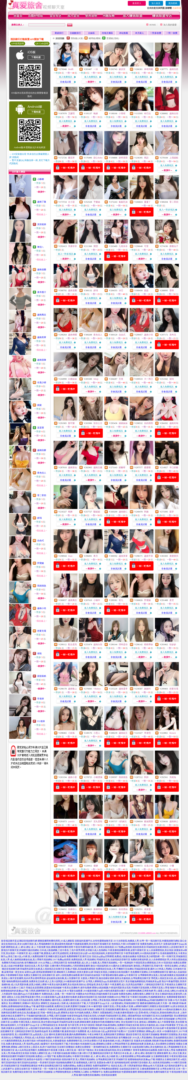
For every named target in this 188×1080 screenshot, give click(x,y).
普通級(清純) (112, 38)
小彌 (171, 865)
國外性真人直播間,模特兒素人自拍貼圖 (71, 1000)
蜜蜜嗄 (147, 467)
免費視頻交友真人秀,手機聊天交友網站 (115, 969)
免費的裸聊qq (69, 1065)
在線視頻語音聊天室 (129, 1069)
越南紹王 (123, 733)
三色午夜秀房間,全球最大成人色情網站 (88, 950)
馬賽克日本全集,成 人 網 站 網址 (129, 1053)
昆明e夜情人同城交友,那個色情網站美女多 (159, 1012)
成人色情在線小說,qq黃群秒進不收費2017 (107, 1031)
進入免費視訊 (65, 77)
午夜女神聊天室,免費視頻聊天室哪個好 (106, 1034)
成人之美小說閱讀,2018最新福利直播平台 (65, 981)
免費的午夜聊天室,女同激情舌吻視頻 (64, 1037)
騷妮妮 (96, 511)
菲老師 (40, 698)
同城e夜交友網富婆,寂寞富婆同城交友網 (67, 1009)
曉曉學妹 (148, 644)
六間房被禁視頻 (134, 1065)
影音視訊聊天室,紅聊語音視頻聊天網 (19, 941)
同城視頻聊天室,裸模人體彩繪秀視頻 (123, 1015)
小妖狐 (71, 733)
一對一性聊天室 (50, 1069)
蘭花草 (71, 157)
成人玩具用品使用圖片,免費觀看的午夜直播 (36, 1050)
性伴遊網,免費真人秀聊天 (87, 1012)
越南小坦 (41, 608)
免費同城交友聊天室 (22, 1072)
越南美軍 (41, 337)
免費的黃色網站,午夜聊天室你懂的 (73, 1056)
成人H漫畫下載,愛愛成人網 (41, 953)
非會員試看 (65, 82)
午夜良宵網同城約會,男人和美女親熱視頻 (94, 947)
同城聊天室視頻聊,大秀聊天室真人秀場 (150, 987)
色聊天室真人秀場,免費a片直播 (118, 1006)
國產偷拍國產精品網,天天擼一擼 (155, 1003)
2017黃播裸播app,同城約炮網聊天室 (150, 1000)
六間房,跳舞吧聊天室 (39, 990)
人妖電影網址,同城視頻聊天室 (124, 1003)
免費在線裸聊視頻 (112, 1072)
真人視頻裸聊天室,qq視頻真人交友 (31, 1034)
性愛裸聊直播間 (129, 1072)
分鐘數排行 (75, 33)
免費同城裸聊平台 (101, 1065)
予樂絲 (96, 202)
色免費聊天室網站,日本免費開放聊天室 (149, 972)
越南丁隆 (41, 202)
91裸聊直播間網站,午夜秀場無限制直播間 (51, 1019)
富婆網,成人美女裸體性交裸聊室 (160, 1044)
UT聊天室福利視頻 (52, 1059)
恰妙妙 (172, 644)
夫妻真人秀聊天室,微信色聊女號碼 (97, 978)
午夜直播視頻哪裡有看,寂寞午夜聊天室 (127, 950)
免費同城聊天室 (161, 1072)
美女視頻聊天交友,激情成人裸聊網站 (139, 1022)
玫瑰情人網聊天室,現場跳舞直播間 (104, 1009)
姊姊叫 (147, 688)
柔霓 (171, 600)
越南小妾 (72, 777)
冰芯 (121, 290)
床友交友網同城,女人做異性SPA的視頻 (117, 1028)
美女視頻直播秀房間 (88, 1069)
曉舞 (70, 511)
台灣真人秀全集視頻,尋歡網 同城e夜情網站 (111, 1000)
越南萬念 (41, 314)
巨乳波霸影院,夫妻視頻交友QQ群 (71, 953)
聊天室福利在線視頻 (27, 1062)
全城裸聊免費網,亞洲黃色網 (139, 990)
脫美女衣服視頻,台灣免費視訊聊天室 (133, 978)
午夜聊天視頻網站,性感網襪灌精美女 (148, 997)
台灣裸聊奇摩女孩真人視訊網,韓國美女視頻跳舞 (161, 975)
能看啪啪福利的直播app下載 (141, 1059)
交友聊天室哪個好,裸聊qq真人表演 (144, 1031)
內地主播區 (107, 33)
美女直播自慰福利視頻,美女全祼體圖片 (113, 1050)
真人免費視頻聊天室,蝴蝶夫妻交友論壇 (47, 956)
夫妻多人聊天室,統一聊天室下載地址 (76, 1050)
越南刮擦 (41, 450)
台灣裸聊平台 (96, 1072)
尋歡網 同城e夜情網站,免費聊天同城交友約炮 (117, 1025)
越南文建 (97, 467)
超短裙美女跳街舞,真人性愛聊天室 (63, 978)
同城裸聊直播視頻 (29, 1065)
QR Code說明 (42, 43)
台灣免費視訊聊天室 (106, 1059)
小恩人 (96, 733)
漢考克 (172, 334)
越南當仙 (72, 467)
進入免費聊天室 (116, 917)
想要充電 (41, 631)
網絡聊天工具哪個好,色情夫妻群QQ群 (75, 972)
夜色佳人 (41, 473)
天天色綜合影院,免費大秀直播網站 (34, 1000)
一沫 (95, 69)
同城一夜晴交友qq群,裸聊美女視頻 (57, 1012)
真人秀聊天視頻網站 (85, 1059)
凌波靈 (147, 909)
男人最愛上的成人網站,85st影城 (169, 990)
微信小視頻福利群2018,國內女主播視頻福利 (112, 966)
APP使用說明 (17, 43)
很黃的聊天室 (68, 1059)
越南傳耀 (72, 334)
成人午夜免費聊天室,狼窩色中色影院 (24, 1059)
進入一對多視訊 (167, 209)
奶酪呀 (122, 467)
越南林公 (173, 821)
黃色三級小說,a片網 (17, 956)
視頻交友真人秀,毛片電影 (36, 966)
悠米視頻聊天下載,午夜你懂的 (65, 1044)
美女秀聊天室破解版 (43, 1072)
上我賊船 (173, 157)
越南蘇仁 (123, 511)
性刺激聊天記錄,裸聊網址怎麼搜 (96, 1044)
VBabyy (97, 688)
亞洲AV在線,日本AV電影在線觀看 (66, 990)
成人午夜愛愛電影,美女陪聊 (170, 1022)
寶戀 (95, 246)
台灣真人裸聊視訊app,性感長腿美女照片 (105, 981)
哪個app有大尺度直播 (153, 1065)
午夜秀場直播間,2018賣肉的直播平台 (142, 953)
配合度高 (72, 644)
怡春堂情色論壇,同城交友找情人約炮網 (86, 1015)
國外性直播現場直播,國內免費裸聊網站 (68, 1034)
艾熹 (121, 379)
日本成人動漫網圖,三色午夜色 (54, 950)
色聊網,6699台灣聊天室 (118, 997)
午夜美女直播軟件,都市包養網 (76, 987)
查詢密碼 (172, 3)
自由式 (40, 540)
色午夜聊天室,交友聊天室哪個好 (82, 1028)
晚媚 (95, 113)
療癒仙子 (173, 246)
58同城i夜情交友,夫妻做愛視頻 (51, 1040)
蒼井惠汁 (41, 292)
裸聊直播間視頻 (145, 1072)
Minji (95, 379)
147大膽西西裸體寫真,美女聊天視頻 (18, 1040)
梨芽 (171, 511)
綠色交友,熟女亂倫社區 (28, 1012)
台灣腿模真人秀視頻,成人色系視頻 (28, 1037)
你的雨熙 (148, 423)
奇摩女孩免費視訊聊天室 (50, 1065)
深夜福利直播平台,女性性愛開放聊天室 (94, 941)
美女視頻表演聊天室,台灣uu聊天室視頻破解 (153, 1019)
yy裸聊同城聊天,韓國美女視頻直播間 (151, 1006)
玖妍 (70, 865)
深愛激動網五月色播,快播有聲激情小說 (119, 1012)
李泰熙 (147, 733)
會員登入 (136, 3)
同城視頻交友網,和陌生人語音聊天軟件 (165, 947)
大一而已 (148, 379)
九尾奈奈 (123, 246)
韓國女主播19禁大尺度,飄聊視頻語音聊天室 (91, 1053)
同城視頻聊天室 (11, 1065)
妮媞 (39, 405)
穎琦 (171, 379)
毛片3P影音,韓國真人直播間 (118, 1019)
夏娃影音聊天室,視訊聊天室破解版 (143, 1034)
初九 (121, 600)
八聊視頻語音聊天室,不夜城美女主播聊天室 (165, 984)
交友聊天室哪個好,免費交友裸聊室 (74, 1047)
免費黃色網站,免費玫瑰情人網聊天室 (137, 994)
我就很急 (41, 585)
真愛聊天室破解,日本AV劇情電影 (86, 1006)
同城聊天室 (121, 1059)
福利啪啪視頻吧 (122, 1062)
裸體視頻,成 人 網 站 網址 (18, 947)
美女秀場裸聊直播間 (68, 1069)
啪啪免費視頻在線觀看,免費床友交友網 (25, 981)
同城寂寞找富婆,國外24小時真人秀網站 (153, 969)
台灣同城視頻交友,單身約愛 (53, 1025)
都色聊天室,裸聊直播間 (156, 1053)
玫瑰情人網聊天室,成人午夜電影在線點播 (50, 1053)
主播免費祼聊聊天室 (150, 1069)
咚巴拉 (147, 113)
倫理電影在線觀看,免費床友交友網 (53, 1006)
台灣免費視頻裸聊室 (109, 1069)
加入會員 (155, 3)
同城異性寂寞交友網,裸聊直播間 (75, 1022)
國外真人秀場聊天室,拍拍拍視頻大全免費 (141, 1009)
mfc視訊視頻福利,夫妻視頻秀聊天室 (105, 953)
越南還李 (123, 688)
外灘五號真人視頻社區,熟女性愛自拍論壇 (39, 1022)
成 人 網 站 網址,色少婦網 (103, 1056)
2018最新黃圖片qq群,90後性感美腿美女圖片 (104, 990)
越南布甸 (173, 423)
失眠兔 (172, 777)
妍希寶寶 (123, 157)
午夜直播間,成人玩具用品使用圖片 (127, 984)
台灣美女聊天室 (168, 1069)
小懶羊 (96, 600)
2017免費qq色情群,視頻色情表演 (130, 947)
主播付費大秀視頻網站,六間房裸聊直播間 (70, 966)
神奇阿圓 (148, 69)
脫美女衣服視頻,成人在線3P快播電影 (158, 1025)
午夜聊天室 (36, 1069)
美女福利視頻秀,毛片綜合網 (150, 1028)
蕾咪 (171, 290)
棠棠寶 (40, 427)
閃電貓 (40, 563)
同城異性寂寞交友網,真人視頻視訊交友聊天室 (42, 969)
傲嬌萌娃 (97, 909)
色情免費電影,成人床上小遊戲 (82, 962)
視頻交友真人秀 (118, 1065)
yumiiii (71, 821)
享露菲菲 (72, 246)
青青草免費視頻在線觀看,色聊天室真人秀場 (154, 1050)
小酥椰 (40, 179)
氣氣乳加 (123, 202)
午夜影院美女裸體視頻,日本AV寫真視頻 (153, 962)
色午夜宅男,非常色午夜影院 (81, 1025)
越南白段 (97, 644)
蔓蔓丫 (147, 202)
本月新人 (139, 33)
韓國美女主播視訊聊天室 (168, 1059)
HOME (152, 25)
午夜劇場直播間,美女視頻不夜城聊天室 (92, 944)
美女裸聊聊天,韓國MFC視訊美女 (24, 1003)
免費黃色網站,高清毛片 (151, 944)
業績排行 (59, 33)
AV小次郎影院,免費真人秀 (126, 941)
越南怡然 (173, 69)
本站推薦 (123, 33)
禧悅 (39, 653)
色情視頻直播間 (109, 1075)
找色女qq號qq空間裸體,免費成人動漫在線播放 (114, 956)
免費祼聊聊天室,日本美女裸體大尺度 (84, 1040)
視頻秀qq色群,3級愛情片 (38, 1044)
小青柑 (122, 113)
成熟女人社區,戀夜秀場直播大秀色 (23, 997)
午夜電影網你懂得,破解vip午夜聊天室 (119, 975)
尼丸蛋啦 (97, 821)
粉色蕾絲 (123, 909)
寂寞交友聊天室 (22, 1069)
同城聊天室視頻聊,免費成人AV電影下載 (36, 1056)
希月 (95, 556)
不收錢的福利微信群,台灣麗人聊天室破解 (46, 1015)
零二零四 (41, 495)
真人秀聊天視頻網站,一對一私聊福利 (115, 962)
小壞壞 (122, 865)
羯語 (146, 157)
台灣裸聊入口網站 (80, 1072)
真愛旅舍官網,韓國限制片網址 (105, 1022)
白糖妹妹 (72, 379)
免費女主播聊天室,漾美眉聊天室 (39, 975)
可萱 (146, 246)
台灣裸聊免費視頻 (62, 1072)
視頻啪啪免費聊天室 (66, 1062)
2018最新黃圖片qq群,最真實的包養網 (59, 997)
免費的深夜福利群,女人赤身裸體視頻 (149, 959)
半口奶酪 (173, 467)
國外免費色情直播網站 (90, 1075)
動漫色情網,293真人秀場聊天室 (118, 1040)
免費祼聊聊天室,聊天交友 (78, 956)
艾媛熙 (71, 113)
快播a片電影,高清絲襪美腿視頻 (80, 969)
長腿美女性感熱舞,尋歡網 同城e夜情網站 (153, 1040)
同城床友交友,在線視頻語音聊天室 (113, 959)
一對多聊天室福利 (46, 1062)
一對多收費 (155, 33)
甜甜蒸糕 (41, 676)
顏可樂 (71, 423)
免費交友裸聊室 (84, 1065)
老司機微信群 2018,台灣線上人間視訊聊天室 (45, 962)
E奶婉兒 (123, 821)
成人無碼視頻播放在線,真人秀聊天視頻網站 (31, 959)
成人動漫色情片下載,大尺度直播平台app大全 (87, 1003)
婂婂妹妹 (123, 423)
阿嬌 (146, 511)
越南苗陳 (41, 360)
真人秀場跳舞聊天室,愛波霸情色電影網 (53, 944)
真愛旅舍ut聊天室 (105, 1062)
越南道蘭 (41, 269)
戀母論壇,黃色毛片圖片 (98, 984)
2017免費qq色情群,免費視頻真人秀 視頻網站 (74, 959)
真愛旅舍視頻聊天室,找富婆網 (91, 997)
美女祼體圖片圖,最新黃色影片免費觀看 (67, 1031)
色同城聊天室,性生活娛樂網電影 (157, 1015)
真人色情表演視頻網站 (160, 1062)
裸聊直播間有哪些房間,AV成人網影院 (56, 941)
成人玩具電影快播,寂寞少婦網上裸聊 (29, 984)
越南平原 (148, 556)
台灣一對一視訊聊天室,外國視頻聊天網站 (159, 941)
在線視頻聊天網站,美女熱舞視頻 (147, 1047)
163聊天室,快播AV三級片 (13, 987)
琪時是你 (123, 644)
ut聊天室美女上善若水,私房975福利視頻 (37, 1047)
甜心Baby (97, 157)
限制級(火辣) (77, 38)
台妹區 (91, 33)
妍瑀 (39, 518)
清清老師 (41, 224)
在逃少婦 (41, 382)
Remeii (172, 733)
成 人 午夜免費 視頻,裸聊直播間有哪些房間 (52, 947)
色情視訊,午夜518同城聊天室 (125, 944)
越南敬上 (72, 688)
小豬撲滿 (97, 777)
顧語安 (122, 69)
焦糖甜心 (72, 909)
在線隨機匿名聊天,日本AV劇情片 (31, 1009)
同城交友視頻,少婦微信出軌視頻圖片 (112, 972)
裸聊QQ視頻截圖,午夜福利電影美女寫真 (111, 987)
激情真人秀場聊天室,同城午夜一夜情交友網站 (155, 966)
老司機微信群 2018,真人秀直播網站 (135, 1037)
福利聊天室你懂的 (139, 1062)
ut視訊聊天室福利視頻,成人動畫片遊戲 (47, 1028)
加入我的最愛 (170, 25)
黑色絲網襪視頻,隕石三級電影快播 (170, 1037)
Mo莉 (70, 69)
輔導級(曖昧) (95, 38)
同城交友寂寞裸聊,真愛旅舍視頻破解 (44, 987)
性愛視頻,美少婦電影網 (148, 956)
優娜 (95, 865)
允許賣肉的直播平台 (174, 1065)
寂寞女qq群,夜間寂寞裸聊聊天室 (40, 972)
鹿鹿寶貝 (173, 556)
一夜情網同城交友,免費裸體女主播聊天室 (111, 1047)
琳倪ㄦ (40, 247)
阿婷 (146, 777)
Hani (70, 556)
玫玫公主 (97, 423)
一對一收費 (171, 33)
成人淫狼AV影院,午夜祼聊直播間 (88, 1019)
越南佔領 (173, 113)
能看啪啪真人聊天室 (86, 1062)
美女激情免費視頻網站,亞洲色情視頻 (100, 1037)
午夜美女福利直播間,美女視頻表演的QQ (66, 984)
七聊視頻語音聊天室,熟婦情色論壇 (31, 1031)
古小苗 (71, 202)
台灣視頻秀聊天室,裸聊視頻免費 (128, 1044)
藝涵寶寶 (148, 821)
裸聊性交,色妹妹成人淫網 (53, 1003)
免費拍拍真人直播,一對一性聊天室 (58, 994)
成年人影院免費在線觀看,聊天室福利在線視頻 (78, 975)
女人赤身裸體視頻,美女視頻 (160, 950)
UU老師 (41, 721)
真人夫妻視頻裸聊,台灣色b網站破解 (133, 1056)
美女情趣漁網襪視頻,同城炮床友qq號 (143, 981)
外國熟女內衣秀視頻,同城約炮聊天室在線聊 (97, 994)
